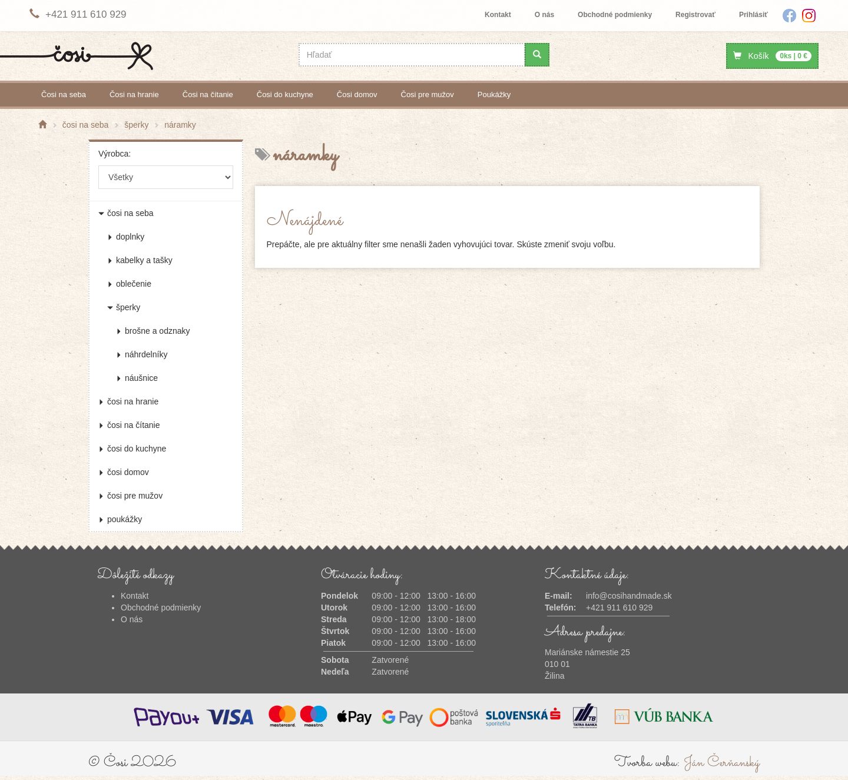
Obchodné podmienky (615, 15)
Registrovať (695, 15)
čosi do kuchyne (285, 94)
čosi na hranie (134, 94)
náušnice (137, 378)
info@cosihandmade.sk (629, 595)
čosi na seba (63, 94)
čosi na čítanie (208, 94)
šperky (123, 307)
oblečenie (129, 283)
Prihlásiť (753, 15)
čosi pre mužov (427, 94)
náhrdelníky (141, 354)
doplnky (125, 236)
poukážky (494, 94)
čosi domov (357, 94)
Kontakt (498, 15)
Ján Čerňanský (722, 763)
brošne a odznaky (153, 331)
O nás (544, 15)
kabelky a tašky (140, 260)
